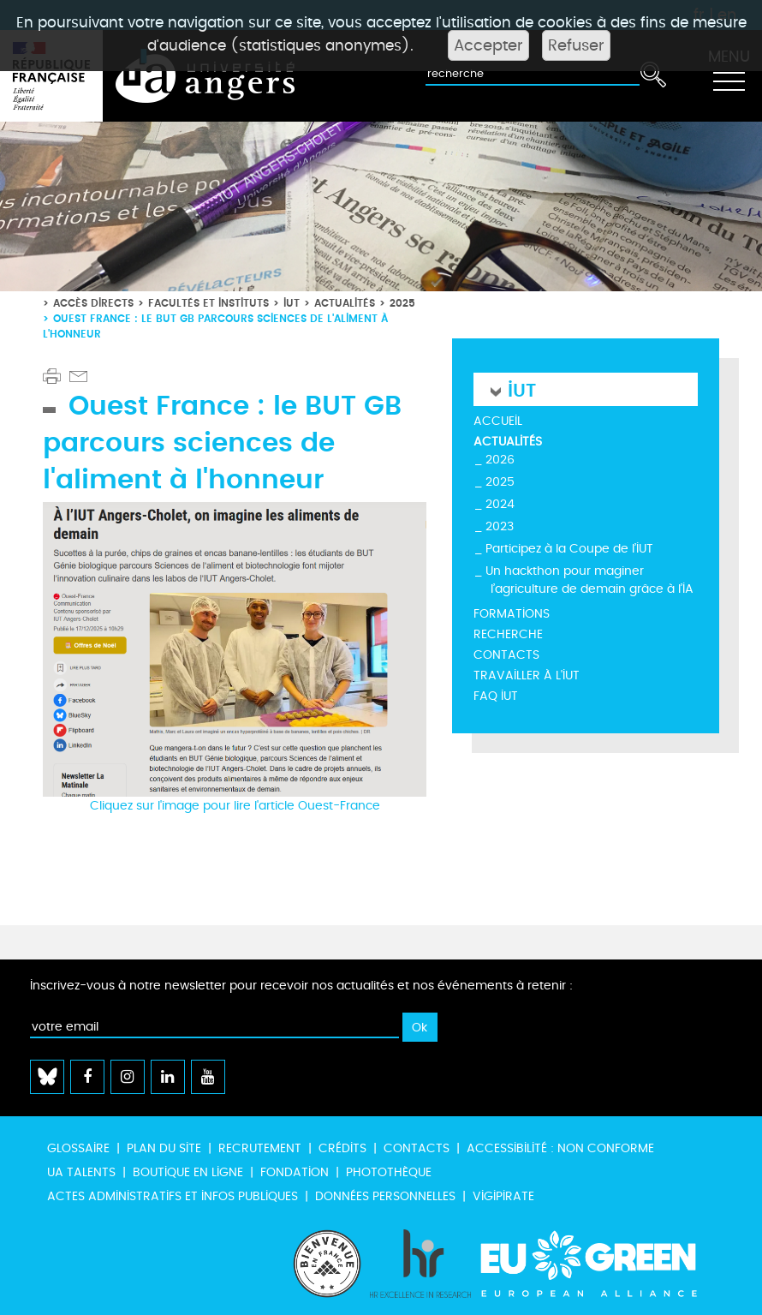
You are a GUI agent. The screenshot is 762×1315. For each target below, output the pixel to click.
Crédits (342, 1148)
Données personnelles (385, 1196)
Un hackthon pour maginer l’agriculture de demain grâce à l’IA (589, 580)
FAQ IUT (495, 696)
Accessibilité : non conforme (560, 1148)
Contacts (506, 655)
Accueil (497, 421)
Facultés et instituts (208, 303)
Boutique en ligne (188, 1172)
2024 (500, 504)
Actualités (344, 303)
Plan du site (164, 1148)
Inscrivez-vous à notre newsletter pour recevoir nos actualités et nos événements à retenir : (301, 986)
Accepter (488, 45)
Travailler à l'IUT (526, 675)
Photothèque (389, 1172)
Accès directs (93, 303)
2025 (402, 303)
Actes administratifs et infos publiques (172, 1196)
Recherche (508, 634)
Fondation (294, 1172)
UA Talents (81, 1172)
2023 (499, 526)
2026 (500, 460)
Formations (511, 614)
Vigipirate (503, 1196)
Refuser (576, 45)
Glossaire (78, 1148)
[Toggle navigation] (728, 76)
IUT (291, 303)
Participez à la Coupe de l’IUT (569, 549)
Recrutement (259, 1148)
